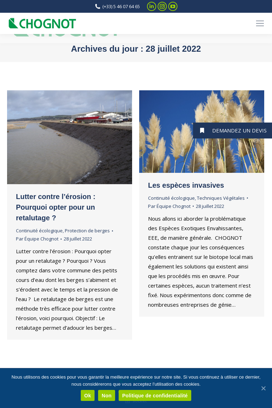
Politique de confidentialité (155, 395)
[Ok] (263, 388)
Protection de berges (87, 230)
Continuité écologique (39, 230)
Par (37, 239)
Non (107, 395)
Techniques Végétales (221, 198)
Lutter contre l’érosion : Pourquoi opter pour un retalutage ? (55, 207)
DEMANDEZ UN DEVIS (230, 130)
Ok (87, 395)
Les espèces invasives (186, 185)
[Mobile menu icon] (260, 23)
